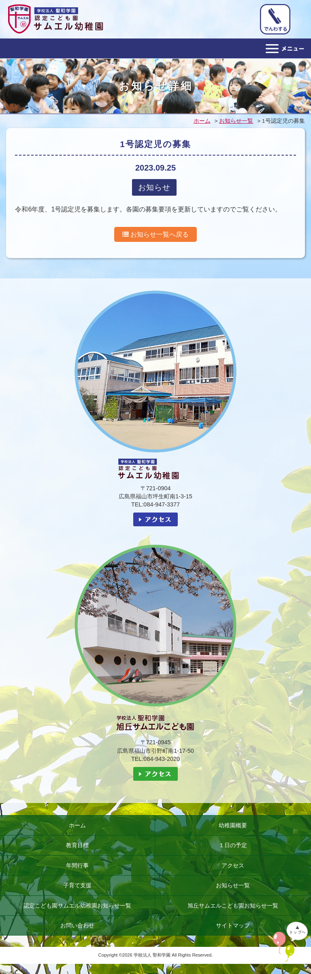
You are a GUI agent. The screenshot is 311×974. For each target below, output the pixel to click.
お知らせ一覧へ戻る (155, 234)
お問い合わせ (77, 925)
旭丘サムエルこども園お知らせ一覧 (232, 905)
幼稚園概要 (233, 825)
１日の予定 (233, 845)
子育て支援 (77, 885)
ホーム (77, 825)
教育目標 (77, 845)
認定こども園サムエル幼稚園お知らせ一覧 (77, 905)
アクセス (233, 865)
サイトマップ (233, 925)
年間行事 (77, 865)
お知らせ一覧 (233, 885)
